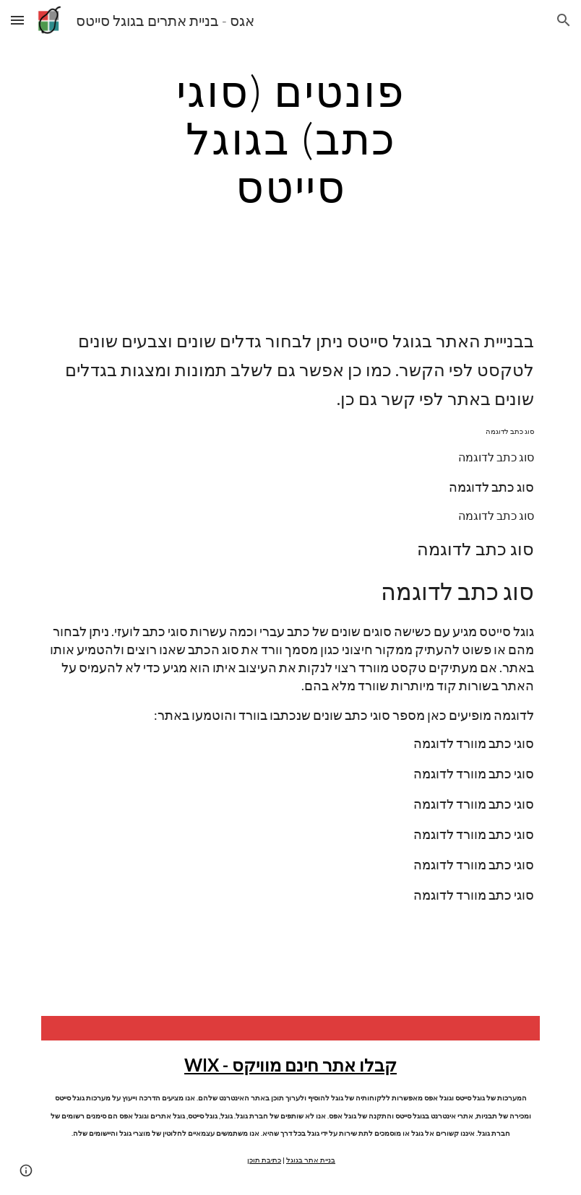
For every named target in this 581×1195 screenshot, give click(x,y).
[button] (17, 20)
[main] (290, 138)
